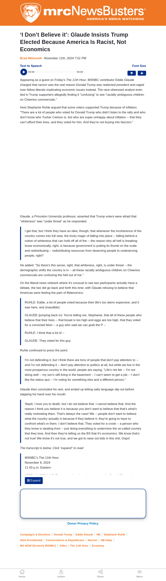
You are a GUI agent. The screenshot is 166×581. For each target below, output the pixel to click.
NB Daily (106, 540)
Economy (98, 545)
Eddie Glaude (84, 534)
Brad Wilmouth (31, 58)
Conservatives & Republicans (65, 540)
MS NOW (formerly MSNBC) (38, 545)
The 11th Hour (79, 545)
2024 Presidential (31, 540)
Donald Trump (63, 534)
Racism (92, 540)
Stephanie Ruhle (114, 534)
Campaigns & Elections (35, 534)
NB (98, 534)
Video (63, 545)
